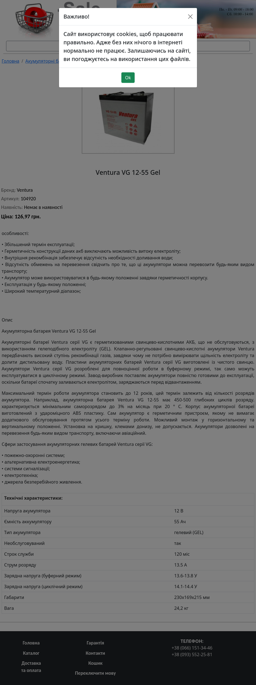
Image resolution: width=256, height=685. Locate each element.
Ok (128, 68)
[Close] (190, 7)
